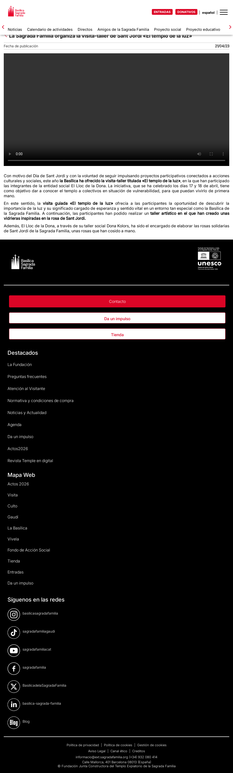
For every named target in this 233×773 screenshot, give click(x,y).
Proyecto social (167, 29)
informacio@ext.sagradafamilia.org (102, 757)
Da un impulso (117, 318)
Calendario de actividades (50, 29)
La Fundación (20, 364)
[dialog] (223, 763)
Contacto (117, 301)
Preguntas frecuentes (27, 376)
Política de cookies (118, 745)
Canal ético (119, 751)
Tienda (117, 334)
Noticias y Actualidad (27, 412)
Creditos (138, 751)
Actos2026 (18, 448)
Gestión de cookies (152, 745)
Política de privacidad (83, 745)
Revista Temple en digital (30, 460)
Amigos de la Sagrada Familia (123, 29)
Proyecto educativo (203, 29)
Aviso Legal (97, 751)
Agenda (15, 424)
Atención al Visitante (26, 388)
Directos (85, 29)
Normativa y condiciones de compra (41, 400)
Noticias (15, 29)
